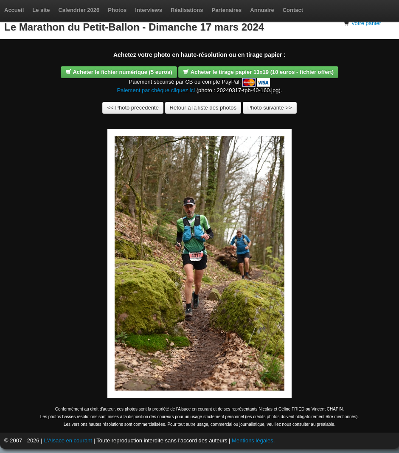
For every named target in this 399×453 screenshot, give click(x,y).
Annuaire (262, 10)
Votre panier (366, 23)
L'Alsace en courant (68, 440)
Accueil (14, 10)
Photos (117, 10)
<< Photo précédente (132, 107)
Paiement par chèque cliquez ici (156, 90)
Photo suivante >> (269, 107)
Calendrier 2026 (78, 10)
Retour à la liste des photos (203, 107)
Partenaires (227, 10)
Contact (293, 10)
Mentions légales (252, 440)
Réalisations (187, 10)
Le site (41, 10)
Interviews (148, 10)
